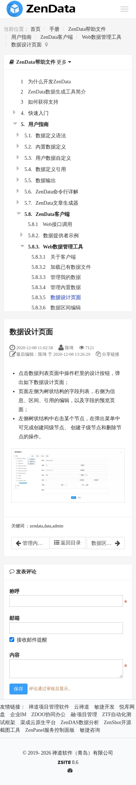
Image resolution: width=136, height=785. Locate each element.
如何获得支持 (43, 102)
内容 (14, 655)
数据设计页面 (26, 44)
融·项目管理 (84, 714)
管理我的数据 (65, 277)
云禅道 (81, 707)
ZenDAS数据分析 (80, 722)
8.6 (68, 763)
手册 (54, 29)
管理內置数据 (65, 287)
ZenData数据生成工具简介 (57, 92)
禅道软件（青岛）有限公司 (82, 753)
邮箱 (14, 618)
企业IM (18, 714)
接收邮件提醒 (28, 640)
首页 (35, 29)
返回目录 (67, 543)
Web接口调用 (57, 224)
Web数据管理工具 (101, 37)
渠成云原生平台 (38, 722)
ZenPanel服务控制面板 (50, 730)
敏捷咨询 (90, 730)
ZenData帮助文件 (87, 29)
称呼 (14, 591)
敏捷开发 (104, 707)
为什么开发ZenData (49, 81)
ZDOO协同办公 (48, 714)
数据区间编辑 (65, 307)
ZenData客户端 (56, 37)
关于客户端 (63, 257)
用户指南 (21, 37)
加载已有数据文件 (70, 267)
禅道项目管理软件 (49, 707)
